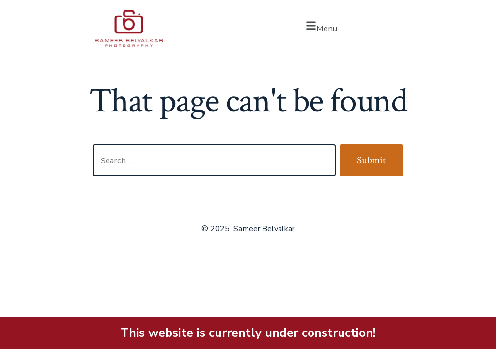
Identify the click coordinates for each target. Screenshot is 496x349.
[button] (321, 28)
